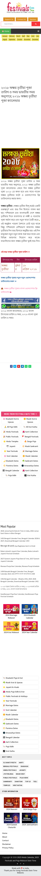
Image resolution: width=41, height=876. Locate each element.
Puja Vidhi (24, 778)
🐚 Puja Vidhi (10, 476)
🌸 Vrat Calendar (11, 457)
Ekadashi (24, 767)
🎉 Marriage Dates (30, 452)
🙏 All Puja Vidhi (10, 428)
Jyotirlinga (8, 774)
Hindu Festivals (10, 770)
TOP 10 (28, 782)
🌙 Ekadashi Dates (11, 462)
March (18, 36)
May (28, 36)
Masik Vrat (20, 774)
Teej (35, 782)
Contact (5, 841)
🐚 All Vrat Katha (30, 428)
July (37, 36)
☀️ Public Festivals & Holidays (15, 697)
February (11, 36)
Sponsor (33, 19)
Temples (6, 786)
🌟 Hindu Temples (10, 442)
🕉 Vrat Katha (30, 476)
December (35, 39)
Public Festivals (10, 778)
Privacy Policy (7, 849)
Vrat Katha (17, 786)
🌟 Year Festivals (11, 452)
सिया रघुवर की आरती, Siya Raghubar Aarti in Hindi (18, 547)
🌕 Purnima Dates (10, 466)
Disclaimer (6, 845)
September (12, 39)
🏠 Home (5, 31)
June (32, 36)
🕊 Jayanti (10, 447)
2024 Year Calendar (29, 633)
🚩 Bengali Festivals (30, 437)
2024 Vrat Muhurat (11, 633)
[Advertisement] (20, 63)
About (4, 838)
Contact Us (21, 19)
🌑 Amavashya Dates (30, 466)
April (23, 36)
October (19, 39)
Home (4, 834)
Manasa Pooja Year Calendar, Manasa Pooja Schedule (20, 567)
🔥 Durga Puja (30, 442)
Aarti (21, 763)
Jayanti (22, 770)
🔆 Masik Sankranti (30, 447)
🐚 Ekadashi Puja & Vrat (13, 679)
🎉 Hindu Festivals (10, 432)
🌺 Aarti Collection (30, 432)
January (4, 36)
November (27, 39)
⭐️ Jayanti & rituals (11, 688)
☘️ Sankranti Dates (30, 462)
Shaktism (18, 782)
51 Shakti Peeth (9, 763)
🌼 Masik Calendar (30, 457)
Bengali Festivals (10, 767)
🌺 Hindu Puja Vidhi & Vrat (13, 693)
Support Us (9, 19)
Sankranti (7, 782)
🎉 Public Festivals (10, 437)
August (5, 39)
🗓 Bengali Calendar (10, 471)
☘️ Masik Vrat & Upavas (13, 683)
